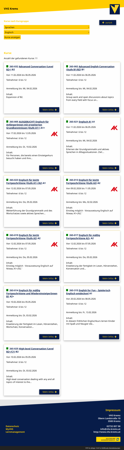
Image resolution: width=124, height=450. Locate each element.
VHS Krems (11, 8)
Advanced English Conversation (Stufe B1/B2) (90, 68)
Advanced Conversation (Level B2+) (29, 68)
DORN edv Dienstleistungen (111, 448)
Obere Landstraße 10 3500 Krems (109, 420)
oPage (93, 448)
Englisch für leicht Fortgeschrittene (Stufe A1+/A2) (24, 181)
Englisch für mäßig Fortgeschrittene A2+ (83, 237)
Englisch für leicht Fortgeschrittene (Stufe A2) (82, 181)
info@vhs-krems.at (110, 429)
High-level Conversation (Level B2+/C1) (29, 350)
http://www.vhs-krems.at (106, 431)
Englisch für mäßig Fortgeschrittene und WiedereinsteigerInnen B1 (31, 293)
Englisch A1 (85, 121)
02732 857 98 (113, 426)
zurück (108, 22)
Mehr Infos (48, 109)
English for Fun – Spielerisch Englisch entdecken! (88, 292)
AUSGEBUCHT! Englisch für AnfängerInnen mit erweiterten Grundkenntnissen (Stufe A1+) (27, 124)
